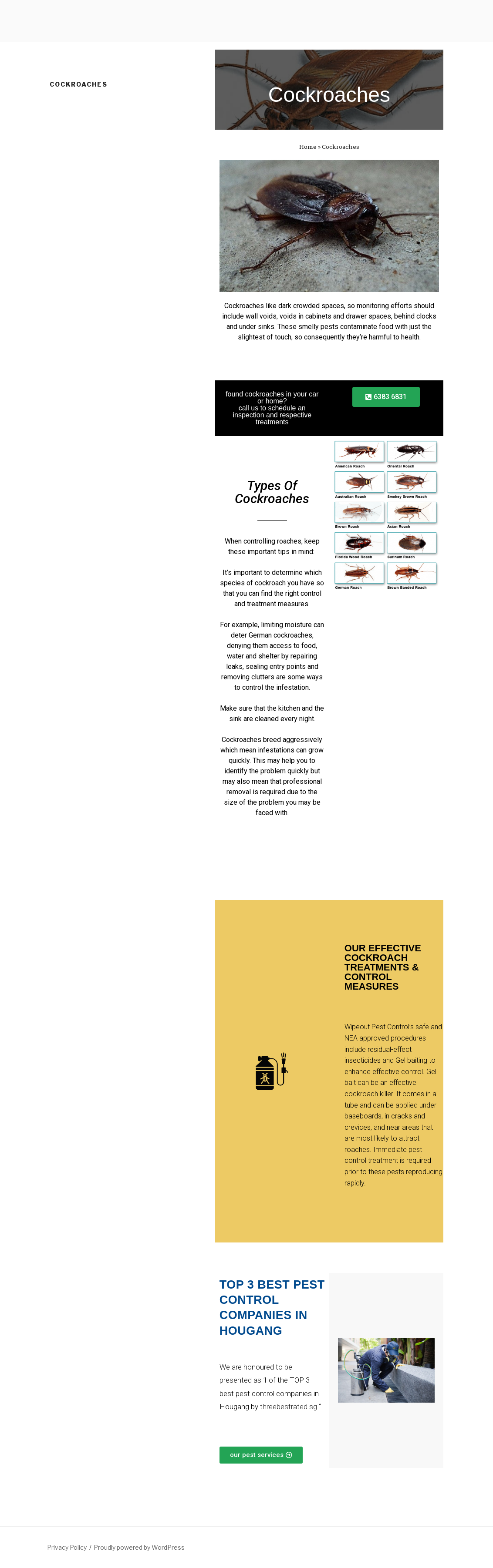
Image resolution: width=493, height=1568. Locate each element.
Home (308, 147)
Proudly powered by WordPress (139, 1547)
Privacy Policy (67, 1547)
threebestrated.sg (287, 1406)
